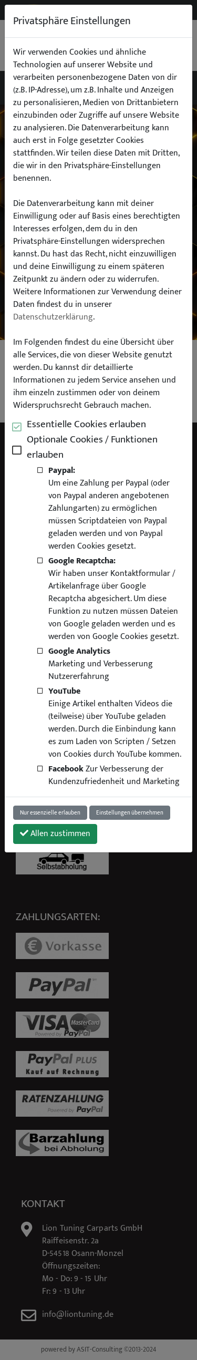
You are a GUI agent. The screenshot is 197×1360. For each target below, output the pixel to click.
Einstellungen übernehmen (129, 813)
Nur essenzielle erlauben (50, 813)
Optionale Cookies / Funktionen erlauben (92, 447)
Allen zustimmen (55, 834)
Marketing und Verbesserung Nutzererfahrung (100, 663)
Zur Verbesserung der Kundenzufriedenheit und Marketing (114, 775)
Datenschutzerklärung (53, 317)
